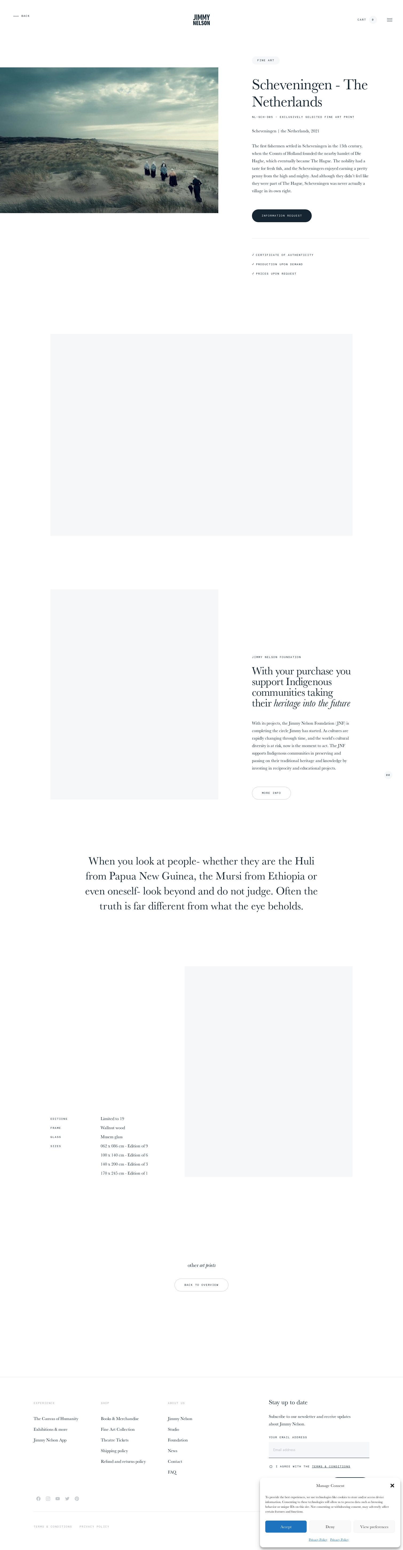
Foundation (178, 1440)
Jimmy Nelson (180, 1418)
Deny (330, 1526)
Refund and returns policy (123, 1461)
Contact (175, 1461)
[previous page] (13, 16)
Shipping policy (114, 1450)
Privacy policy (94, 1526)
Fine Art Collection (118, 1429)
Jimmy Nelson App (50, 1440)
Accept (285, 1526)
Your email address (288, 1437)
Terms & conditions (53, 1526)
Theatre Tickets (114, 1440)
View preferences (374, 1526)
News (172, 1450)
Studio (173, 1429)
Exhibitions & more (51, 1429)
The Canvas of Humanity (56, 1418)
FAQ (172, 1472)
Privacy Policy (318, 1539)
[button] (392, 1485)
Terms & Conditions (331, 1466)
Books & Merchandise (120, 1418)
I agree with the (313, 1466)
